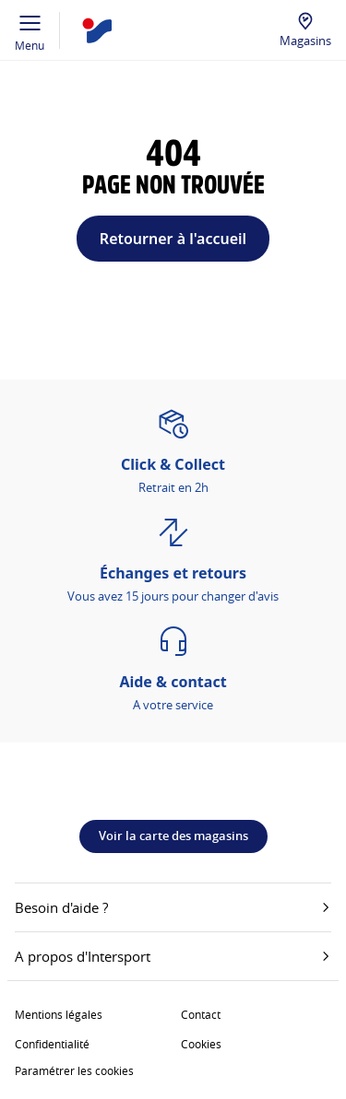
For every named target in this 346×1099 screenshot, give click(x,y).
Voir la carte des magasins (173, 835)
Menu (30, 30)
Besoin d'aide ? (173, 907)
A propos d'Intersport (173, 956)
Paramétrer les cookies (74, 1070)
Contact (201, 1014)
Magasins (305, 40)
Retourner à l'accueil (173, 238)
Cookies (201, 1043)
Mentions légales (58, 1014)
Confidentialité (52, 1043)
